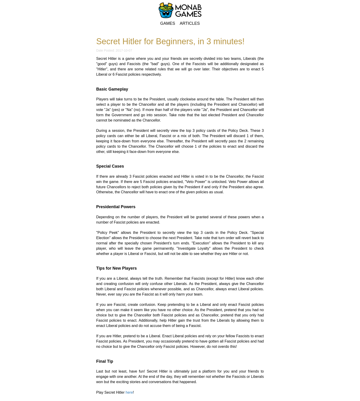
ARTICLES (190, 23)
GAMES (168, 23)
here (129, 392)
